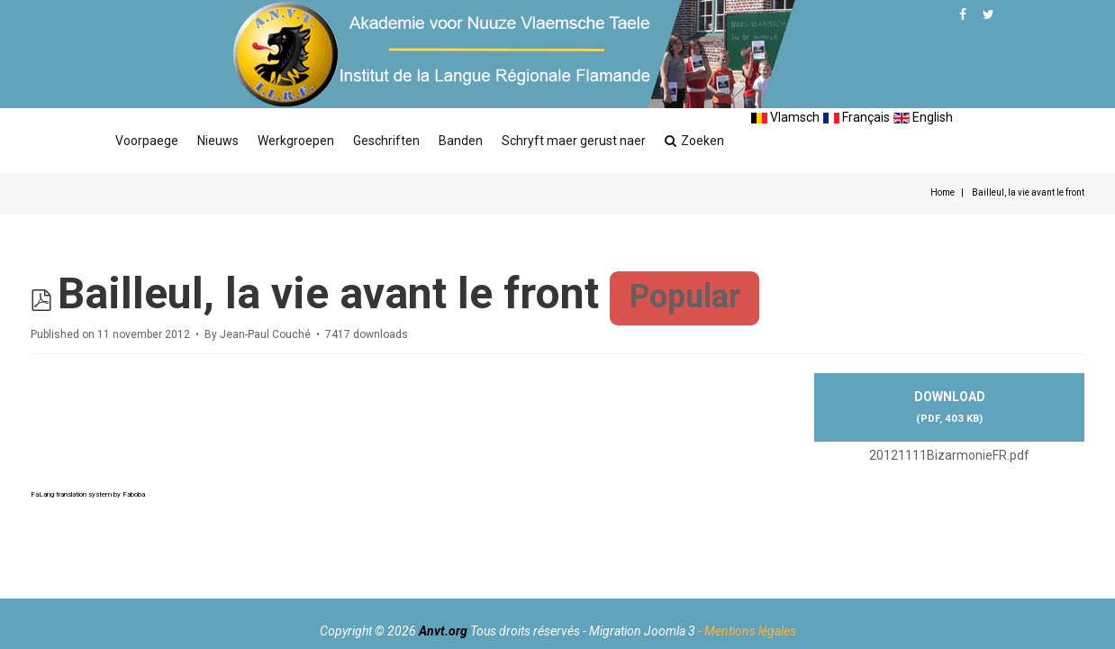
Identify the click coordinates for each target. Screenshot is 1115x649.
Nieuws (218, 140)
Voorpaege (146, 140)
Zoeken (694, 140)
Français (856, 117)
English (923, 117)
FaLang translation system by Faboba (88, 494)
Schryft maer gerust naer (574, 140)
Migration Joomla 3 (642, 631)
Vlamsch (785, 117)
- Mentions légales (747, 631)
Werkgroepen (296, 140)
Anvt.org (443, 631)
